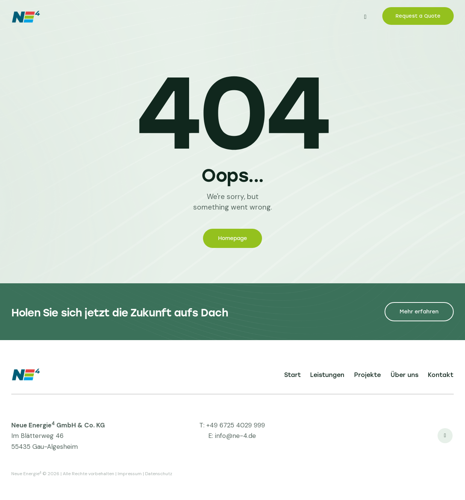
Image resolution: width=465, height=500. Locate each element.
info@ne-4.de (235, 436)
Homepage (232, 238)
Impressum (130, 474)
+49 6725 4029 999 (235, 425)
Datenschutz (158, 474)
